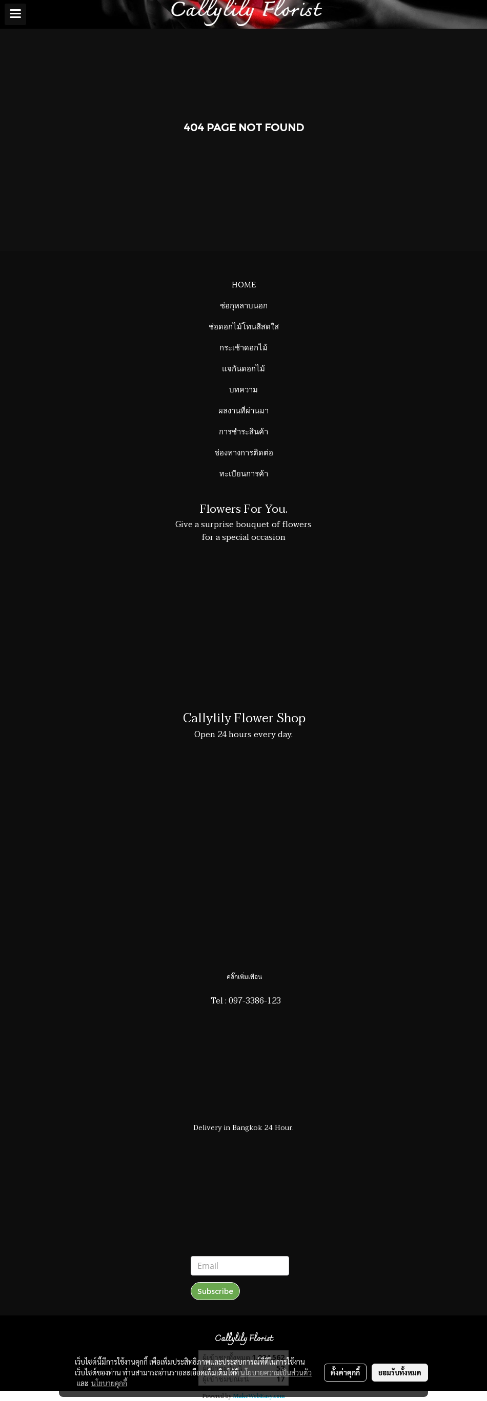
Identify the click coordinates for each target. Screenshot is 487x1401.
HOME (244, 284)
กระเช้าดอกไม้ (243, 347)
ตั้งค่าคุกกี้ (345, 1372)
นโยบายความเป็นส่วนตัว (276, 1372)
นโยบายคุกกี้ (109, 1383)
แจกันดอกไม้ (243, 368)
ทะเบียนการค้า (243, 473)
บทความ (243, 389)
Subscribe (215, 1291)
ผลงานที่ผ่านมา (243, 410)
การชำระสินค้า (243, 431)
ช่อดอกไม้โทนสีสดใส (244, 326)
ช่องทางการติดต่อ (243, 452)
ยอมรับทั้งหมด (399, 1372)
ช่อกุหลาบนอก (244, 305)
